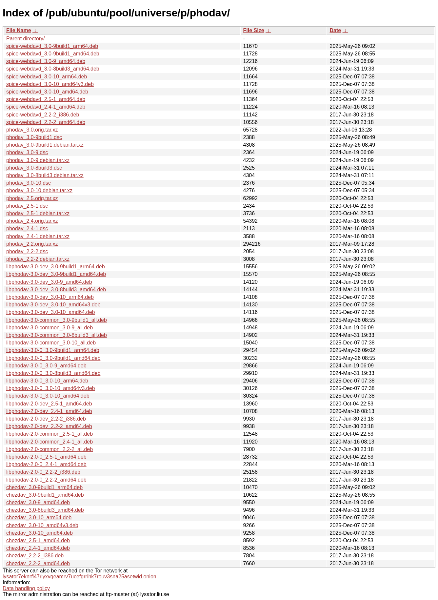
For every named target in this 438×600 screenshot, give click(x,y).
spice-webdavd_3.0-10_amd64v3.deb (50, 84)
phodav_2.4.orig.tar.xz (32, 221)
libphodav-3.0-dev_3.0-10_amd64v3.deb (53, 304)
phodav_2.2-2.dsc (27, 251)
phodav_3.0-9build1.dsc (34, 137)
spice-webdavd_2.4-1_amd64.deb (45, 107)
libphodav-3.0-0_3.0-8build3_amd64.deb (53, 373)
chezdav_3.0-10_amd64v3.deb (42, 525)
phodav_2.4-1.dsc (27, 228)
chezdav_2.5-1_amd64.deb (38, 540)
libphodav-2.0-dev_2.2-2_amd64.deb (49, 426)
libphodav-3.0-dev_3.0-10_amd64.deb (50, 312)
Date (335, 30)
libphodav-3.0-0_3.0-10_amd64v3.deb (50, 388)
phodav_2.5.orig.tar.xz (32, 198)
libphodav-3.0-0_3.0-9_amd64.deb (46, 365)
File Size (253, 30)
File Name (18, 30)
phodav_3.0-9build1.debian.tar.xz (45, 145)
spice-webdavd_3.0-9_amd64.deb (45, 61)
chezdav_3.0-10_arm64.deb (38, 517)
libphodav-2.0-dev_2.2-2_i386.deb (46, 419)
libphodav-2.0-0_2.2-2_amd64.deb (46, 480)
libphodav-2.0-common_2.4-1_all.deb (49, 442)
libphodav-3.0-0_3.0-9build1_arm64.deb (52, 350)
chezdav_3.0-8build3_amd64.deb (45, 510)
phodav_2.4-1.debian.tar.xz (38, 236)
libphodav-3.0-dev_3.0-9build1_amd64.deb (56, 274)
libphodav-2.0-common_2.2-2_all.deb (49, 449)
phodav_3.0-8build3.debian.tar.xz (45, 175)
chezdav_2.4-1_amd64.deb (38, 548)
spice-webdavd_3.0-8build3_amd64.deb (52, 69)
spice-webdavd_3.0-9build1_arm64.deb (52, 46)
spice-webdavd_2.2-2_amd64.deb (45, 122)
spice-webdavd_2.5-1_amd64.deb (45, 99)
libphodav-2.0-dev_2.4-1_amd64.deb (49, 411)
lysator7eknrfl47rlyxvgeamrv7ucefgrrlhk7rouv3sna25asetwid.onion (79, 576)
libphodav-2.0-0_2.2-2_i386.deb (43, 472)
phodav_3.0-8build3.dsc (34, 168)
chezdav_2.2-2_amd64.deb (38, 563)
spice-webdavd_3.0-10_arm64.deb (46, 76)
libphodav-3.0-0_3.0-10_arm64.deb (47, 380)
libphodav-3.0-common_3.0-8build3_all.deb (56, 335)
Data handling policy (26, 588)
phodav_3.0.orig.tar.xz (32, 130)
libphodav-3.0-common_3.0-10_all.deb (51, 342)
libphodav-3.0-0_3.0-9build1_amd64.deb (53, 358)
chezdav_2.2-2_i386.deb (35, 555)
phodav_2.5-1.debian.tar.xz (38, 213)
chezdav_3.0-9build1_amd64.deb (45, 495)
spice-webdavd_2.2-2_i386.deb (42, 114)
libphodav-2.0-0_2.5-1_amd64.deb (46, 457)
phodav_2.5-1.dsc (27, 206)
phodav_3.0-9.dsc (27, 152)
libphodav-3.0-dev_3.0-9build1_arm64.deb (55, 266)
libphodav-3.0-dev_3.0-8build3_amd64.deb (56, 289)
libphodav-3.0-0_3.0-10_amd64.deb (48, 396)
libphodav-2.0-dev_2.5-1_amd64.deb (49, 403)
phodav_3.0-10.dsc (28, 183)
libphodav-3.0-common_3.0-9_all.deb (49, 327)
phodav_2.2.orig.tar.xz (32, 244)
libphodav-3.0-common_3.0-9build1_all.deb (56, 320)
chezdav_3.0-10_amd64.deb (39, 533)
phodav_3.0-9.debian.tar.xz (38, 160)
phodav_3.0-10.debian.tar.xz (39, 190)
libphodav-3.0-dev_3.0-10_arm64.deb (50, 297)
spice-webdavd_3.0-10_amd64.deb (47, 91)
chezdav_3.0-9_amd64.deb (38, 502)
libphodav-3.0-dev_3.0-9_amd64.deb (49, 282)
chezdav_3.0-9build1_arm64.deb (44, 487)
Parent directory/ (25, 38)
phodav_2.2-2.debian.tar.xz (38, 259)
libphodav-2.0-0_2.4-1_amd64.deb (46, 464)
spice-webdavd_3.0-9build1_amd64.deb (52, 53)
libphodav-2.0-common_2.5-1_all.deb (49, 434)
